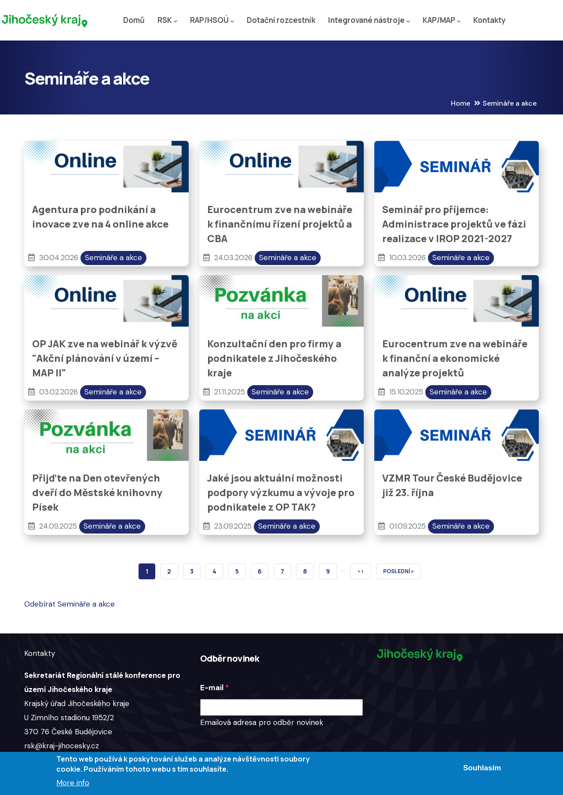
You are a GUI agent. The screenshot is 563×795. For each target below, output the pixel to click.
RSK (167, 20)
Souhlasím (482, 768)
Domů (134, 20)
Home (460, 103)
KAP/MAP (442, 20)
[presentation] (267, 747)
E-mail (211, 687)
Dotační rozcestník (281, 20)
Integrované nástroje (369, 20)
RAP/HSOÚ (212, 20)
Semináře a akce (113, 257)
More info (72, 783)
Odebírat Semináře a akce (69, 604)
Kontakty (489, 20)
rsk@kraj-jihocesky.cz (61, 746)
